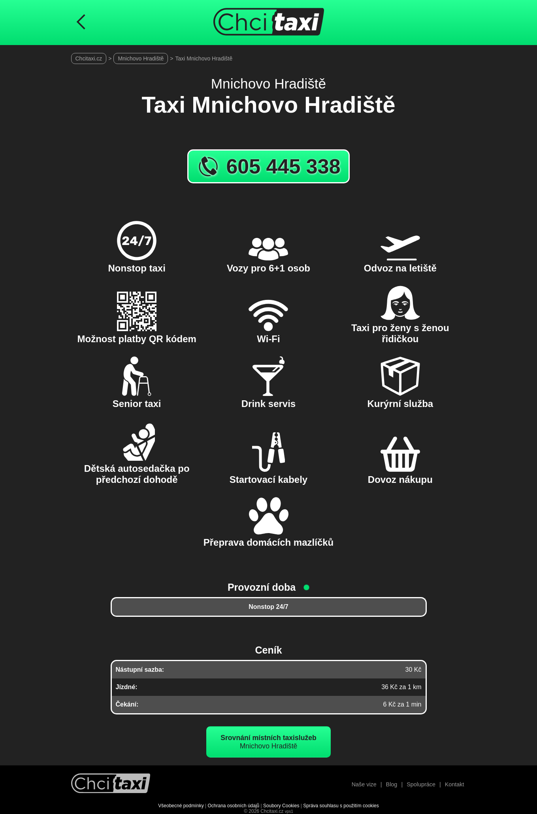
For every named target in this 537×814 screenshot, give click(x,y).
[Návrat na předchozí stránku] (81, 22)
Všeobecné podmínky (180, 805)
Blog (392, 784)
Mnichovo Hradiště (141, 58)
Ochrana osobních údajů (234, 805)
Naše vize (364, 784)
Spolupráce (421, 784)
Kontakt (454, 784)
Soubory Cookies (281, 805)
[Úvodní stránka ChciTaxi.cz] (268, 22)
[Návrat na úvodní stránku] (110, 784)
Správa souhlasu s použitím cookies (341, 805)
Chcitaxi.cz (88, 58)
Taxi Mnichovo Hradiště (204, 58)
